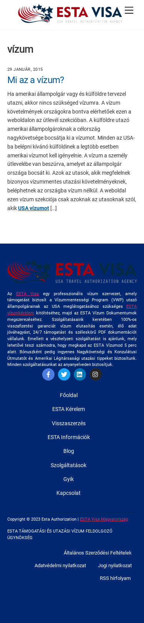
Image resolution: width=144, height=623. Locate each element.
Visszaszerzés (69, 423)
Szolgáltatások (68, 465)
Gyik (68, 479)
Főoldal (69, 395)
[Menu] (129, 10)
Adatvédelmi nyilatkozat (60, 565)
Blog (68, 451)
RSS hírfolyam (115, 578)
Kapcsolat (68, 493)
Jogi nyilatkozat (115, 565)
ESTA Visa (27, 293)
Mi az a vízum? (35, 80)
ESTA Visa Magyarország (104, 519)
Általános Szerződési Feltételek (98, 553)
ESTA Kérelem (68, 409)
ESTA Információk (69, 437)
